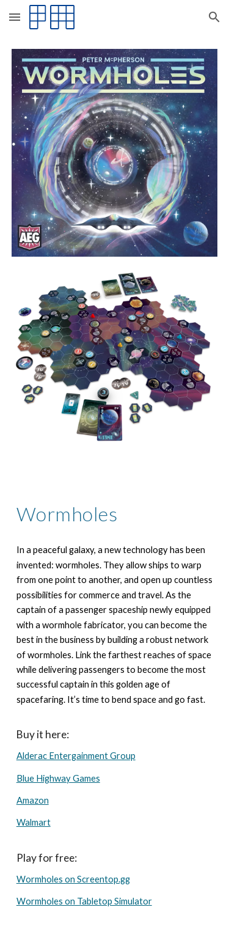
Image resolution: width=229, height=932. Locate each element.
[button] (14, 17)
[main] (115, 514)
